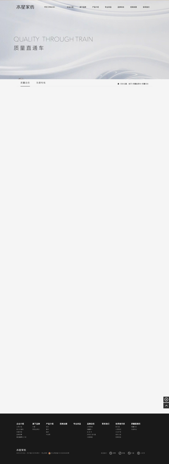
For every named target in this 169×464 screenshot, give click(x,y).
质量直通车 (137, 84)
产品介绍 (95, 7)
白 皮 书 (89, 432)
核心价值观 (19, 429)
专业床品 (108, 7)
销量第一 (90, 429)
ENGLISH (51, 7)
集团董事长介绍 (21, 437)
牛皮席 (48, 434)
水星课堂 (90, 437)
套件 (47, 429)
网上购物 (44, 453)
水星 (33, 427)
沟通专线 (41, 84)
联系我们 (146, 7)
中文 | (46, 7)
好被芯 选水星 (91, 434)
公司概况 (118, 429)
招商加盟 (133, 7)
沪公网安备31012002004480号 (60, 453)
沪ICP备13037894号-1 (33, 453)
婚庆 (47, 432)
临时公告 (118, 434)
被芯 (47, 427)
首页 (130, 84)
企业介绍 (70, 7)
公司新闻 (90, 427)
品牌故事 (19, 434)
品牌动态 (121, 7)
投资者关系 (120, 424)
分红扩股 (118, 432)
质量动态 (25, 84)
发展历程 (19, 432)
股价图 (117, 427)
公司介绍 (19, 427)
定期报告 (118, 437)
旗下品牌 (83, 7)
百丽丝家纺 (35, 429)
